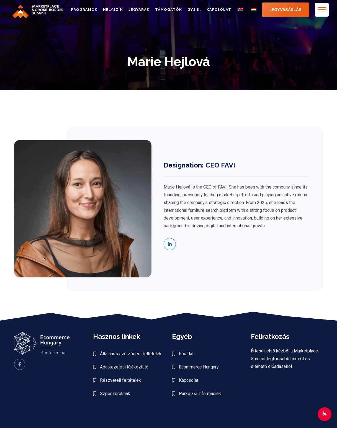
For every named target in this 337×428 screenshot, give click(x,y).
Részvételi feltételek (120, 380)
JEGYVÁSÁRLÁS (286, 9)
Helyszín (113, 9)
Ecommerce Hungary (199, 367)
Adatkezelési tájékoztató (124, 367)
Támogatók (168, 9)
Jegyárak (139, 9)
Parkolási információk (200, 393)
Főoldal (186, 353)
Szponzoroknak (115, 393)
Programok (84, 9)
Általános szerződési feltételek (130, 353)
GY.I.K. (194, 9)
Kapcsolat (219, 9)
